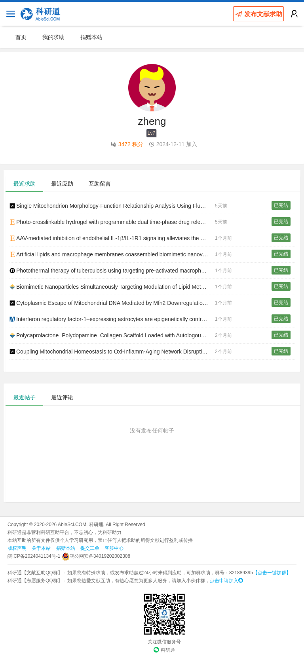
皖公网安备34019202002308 (96, 556)
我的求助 (53, 37)
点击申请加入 (226, 580)
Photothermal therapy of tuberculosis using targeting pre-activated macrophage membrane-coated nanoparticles (112, 270)
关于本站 (41, 548)
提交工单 (89, 548)
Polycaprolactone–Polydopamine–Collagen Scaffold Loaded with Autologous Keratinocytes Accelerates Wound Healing (112, 335)
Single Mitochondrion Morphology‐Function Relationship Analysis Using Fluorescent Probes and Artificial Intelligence (112, 206)
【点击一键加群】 (272, 572)
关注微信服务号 (164, 642)
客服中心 (114, 548)
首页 (21, 37)
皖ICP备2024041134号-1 (34, 556)
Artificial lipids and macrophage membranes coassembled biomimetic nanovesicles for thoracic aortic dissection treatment (112, 254)
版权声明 (17, 548)
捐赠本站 (91, 37)
